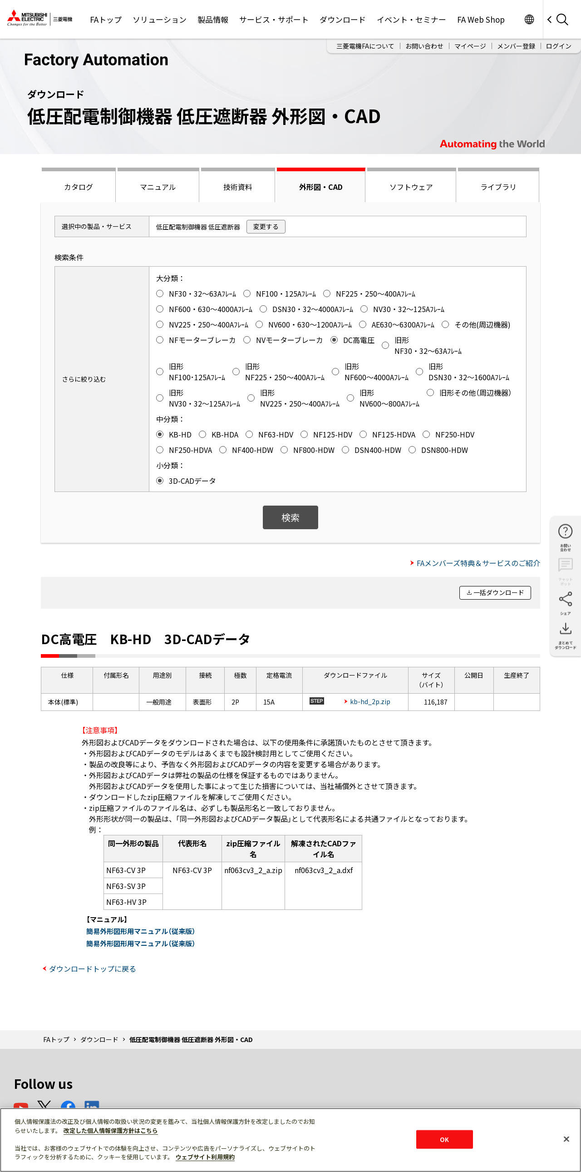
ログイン (558, 45)
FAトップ (106, 19)
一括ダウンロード (498, 592)
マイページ (470, 45)
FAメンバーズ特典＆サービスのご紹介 (478, 562)
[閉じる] (566, 1139)
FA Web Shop (481, 19)
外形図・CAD (321, 186)
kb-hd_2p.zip (370, 701)
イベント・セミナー (411, 19)
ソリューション (160, 19)
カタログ (78, 186)
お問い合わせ (424, 45)
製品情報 (212, 19)
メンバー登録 (516, 45)
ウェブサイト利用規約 (205, 1156)
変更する (266, 226)
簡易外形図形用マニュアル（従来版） (141, 931)
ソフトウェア (411, 186)
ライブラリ (498, 186)
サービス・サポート (274, 19)
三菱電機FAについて (365, 45)
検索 (290, 517)
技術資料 (237, 186)
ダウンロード (343, 19)
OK (444, 1139)
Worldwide (529, 19)
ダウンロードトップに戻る (92, 968)
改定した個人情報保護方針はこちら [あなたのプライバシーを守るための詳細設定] (111, 1130)
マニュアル (158, 186)
